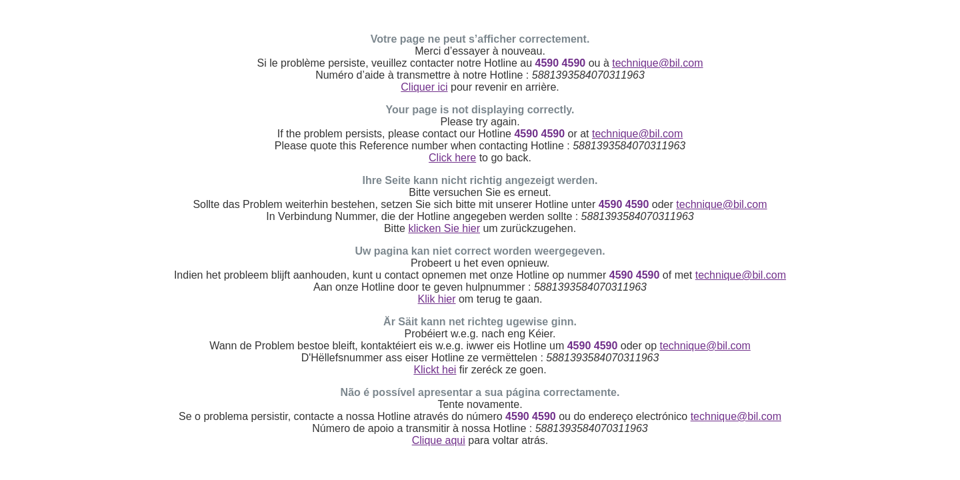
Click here (452, 157)
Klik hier (437, 299)
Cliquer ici (424, 87)
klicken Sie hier (444, 228)
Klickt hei (434, 369)
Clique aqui (438, 440)
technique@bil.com (657, 63)
